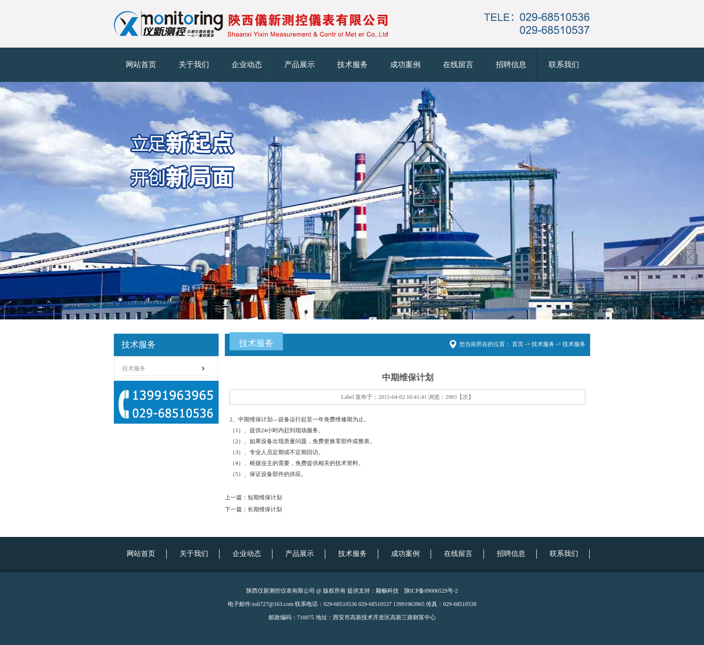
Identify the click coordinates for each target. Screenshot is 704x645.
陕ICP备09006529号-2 (431, 590)
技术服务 (352, 64)
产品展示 (299, 64)
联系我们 (564, 64)
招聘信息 (511, 64)
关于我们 (194, 64)
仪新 (352, 200)
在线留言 (458, 64)
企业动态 (246, 64)
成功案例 (405, 64)
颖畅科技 (387, 590)
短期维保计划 (265, 497)
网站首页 (141, 64)
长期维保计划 (265, 509)
